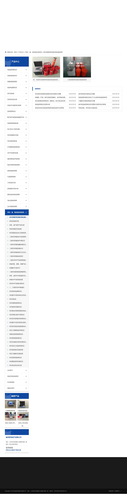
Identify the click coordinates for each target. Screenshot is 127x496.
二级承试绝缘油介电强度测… (18, 236)
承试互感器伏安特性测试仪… (18, 342)
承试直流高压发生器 (15, 365)
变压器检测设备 (12, 141)
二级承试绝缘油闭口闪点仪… (18, 252)
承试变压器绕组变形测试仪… (18, 318)
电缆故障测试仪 (12, 69)
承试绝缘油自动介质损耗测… (18, 233)
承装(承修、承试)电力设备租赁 (87, 108)
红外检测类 (10, 382)
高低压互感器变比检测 (14, 105)
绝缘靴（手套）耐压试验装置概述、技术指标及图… (51, 97)
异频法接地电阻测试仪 (16, 334)
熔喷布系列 (10, 388)
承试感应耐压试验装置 (16, 350)
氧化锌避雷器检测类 (13, 165)
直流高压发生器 (12, 99)
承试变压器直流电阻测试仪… (18, 326)
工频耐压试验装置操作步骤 (86, 101)
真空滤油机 (10, 93)
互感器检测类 (11, 176)
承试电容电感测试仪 (15, 291)
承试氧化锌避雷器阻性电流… (18, 311)
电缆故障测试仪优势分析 (42, 104)
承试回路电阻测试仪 (15, 357)
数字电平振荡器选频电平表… (16, 117)
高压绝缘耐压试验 (12, 135)
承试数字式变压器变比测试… (18, 322)
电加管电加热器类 (12, 376)
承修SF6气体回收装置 (16, 279)
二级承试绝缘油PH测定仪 (17, 240)
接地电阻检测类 (12, 171)
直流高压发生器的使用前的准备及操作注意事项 (49, 108)
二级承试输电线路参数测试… (18, 272)
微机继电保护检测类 (13, 159)
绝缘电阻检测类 (12, 81)
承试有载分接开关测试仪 (16, 314)
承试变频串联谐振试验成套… (18, 217)
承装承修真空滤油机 (15, 229)
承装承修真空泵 (14, 221)
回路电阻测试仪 (12, 75)
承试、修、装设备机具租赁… (16, 212)
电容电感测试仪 (12, 87)
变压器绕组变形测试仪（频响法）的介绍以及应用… (51, 101)
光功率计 (10, 370)
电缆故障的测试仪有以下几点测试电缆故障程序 (92, 97)
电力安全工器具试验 (13, 129)
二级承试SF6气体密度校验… (18, 260)
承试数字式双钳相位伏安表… (18, 295)
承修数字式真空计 (14, 268)
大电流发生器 (11, 182)
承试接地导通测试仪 (15, 307)
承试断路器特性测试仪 (16, 361)
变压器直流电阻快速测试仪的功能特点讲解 (48, 94)
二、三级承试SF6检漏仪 (16, 287)
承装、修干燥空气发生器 (16, 225)
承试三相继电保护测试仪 (16, 330)
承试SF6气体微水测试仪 (16, 283)
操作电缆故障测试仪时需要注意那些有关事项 (92, 104)
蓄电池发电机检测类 (13, 194)
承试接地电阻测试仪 (15, 338)
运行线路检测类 (12, 206)
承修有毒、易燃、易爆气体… (18, 264)
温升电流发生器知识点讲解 (86, 94)
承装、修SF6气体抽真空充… (18, 275)
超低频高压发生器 (12, 188)
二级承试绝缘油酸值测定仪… (18, 244)
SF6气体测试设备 (12, 153)
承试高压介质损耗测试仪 (16, 346)
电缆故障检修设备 (12, 123)
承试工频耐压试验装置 (16, 353)
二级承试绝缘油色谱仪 (16, 256)
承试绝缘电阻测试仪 (15, 303)
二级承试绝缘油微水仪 (16, 248)
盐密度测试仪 (11, 111)
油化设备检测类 (12, 200)
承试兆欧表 (12, 299)
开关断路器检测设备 (13, 147)
